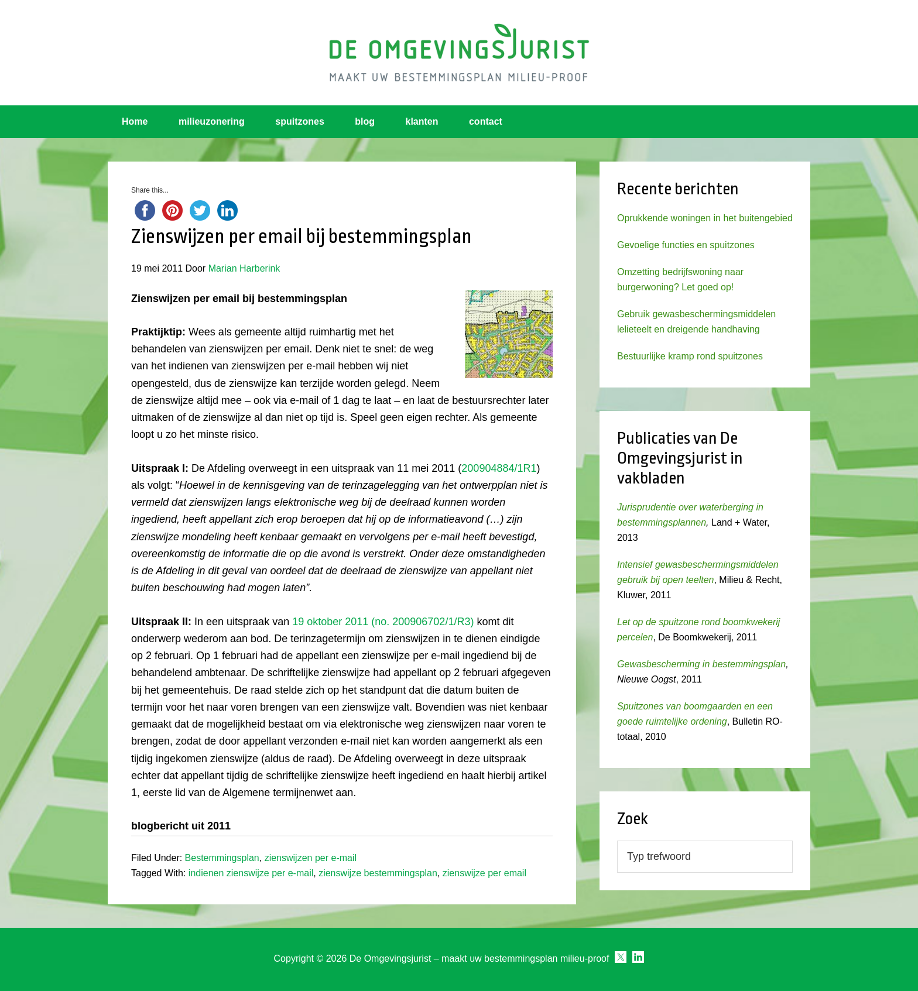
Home (135, 121)
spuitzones (299, 121)
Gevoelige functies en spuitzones (686, 245)
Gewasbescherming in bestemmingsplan (701, 664)
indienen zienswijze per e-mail (251, 873)
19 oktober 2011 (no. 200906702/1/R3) (383, 621)
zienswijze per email (484, 873)
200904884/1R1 (498, 468)
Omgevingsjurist (459, 52)
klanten (422, 121)
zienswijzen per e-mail (311, 858)
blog (365, 121)
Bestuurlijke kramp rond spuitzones (690, 356)
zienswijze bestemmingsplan (377, 873)
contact (485, 121)
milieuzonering (212, 121)
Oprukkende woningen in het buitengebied (705, 218)
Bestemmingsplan (222, 858)
